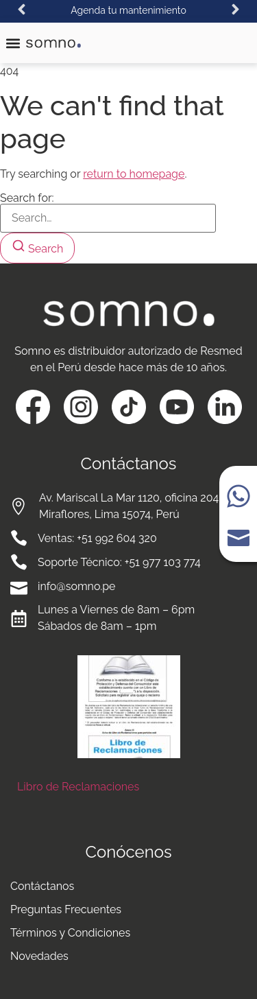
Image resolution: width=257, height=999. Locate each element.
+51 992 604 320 (116, 538)
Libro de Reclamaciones (78, 786)
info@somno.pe (76, 586)
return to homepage (133, 173)
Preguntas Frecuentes (65, 909)
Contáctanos (42, 886)
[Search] (37, 248)
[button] (21, 9)
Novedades (39, 956)
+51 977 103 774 (163, 562)
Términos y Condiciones (70, 932)
